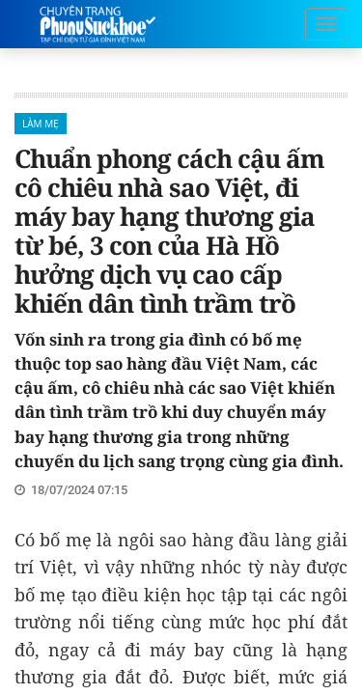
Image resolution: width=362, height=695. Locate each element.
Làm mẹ (40, 123)
